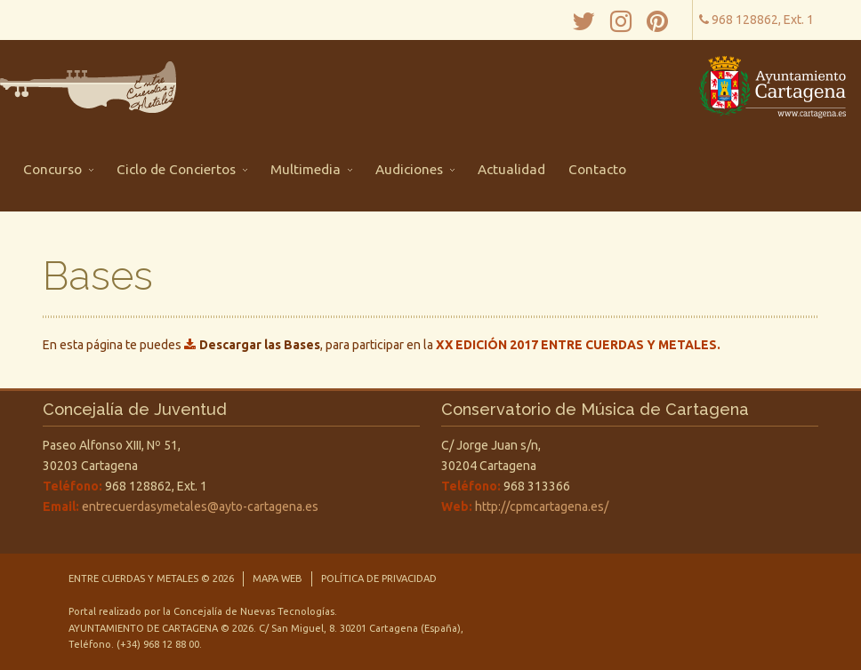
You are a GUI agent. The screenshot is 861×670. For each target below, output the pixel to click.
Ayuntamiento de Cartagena (144, 628)
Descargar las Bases (259, 345)
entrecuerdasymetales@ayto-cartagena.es (200, 506)
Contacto (597, 169)
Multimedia (311, 169)
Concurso (58, 169)
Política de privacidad (379, 578)
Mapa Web (277, 578)
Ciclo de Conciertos (182, 169)
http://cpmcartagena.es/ (541, 506)
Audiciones (415, 169)
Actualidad (511, 169)
